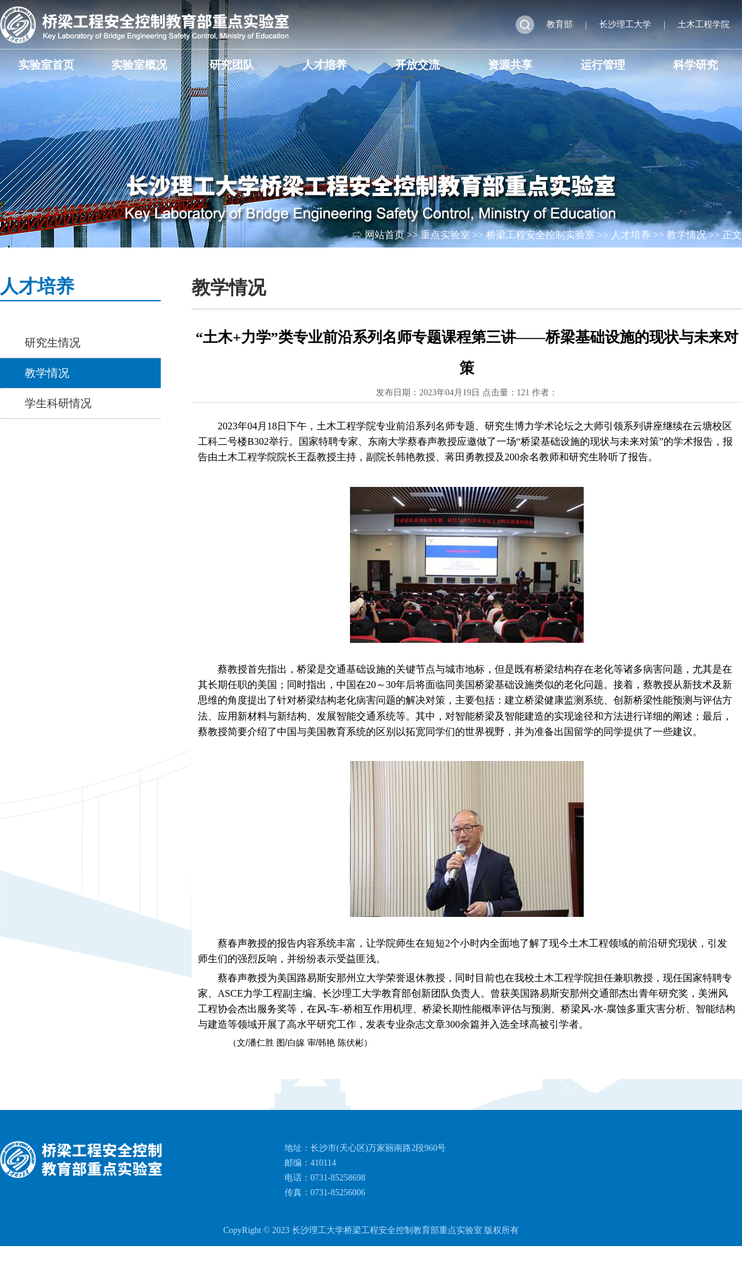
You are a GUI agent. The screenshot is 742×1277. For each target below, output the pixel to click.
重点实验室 (445, 235)
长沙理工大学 (625, 24)
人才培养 (324, 65)
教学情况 (686, 235)
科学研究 (695, 65)
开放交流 (417, 65)
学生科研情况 (58, 403)
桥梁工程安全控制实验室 (540, 235)
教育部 (560, 24)
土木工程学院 (704, 24)
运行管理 (603, 65)
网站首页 (384, 235)
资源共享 (510, 65)
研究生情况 (52, 343)
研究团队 (232, 65)
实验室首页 (46, 65)
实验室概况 (139, 65)
